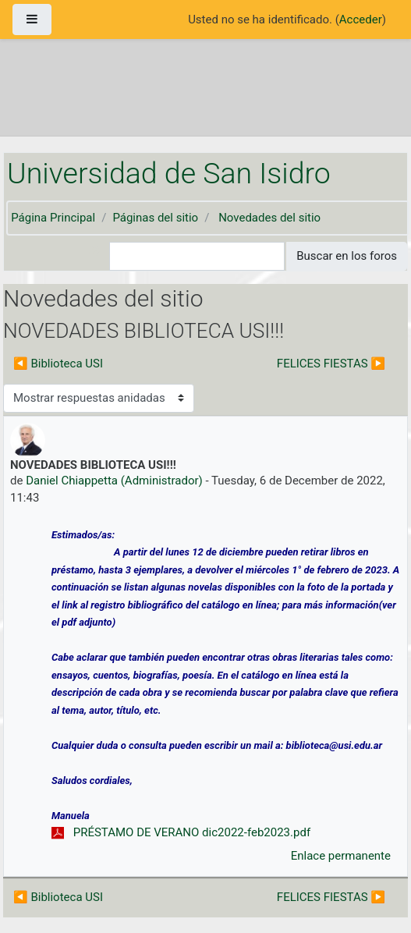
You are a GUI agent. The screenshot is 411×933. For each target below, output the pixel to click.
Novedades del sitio (269, 218)
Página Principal (53, 218)
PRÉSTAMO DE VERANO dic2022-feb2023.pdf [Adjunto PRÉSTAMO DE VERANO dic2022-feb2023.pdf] (180, 832)
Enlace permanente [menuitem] (341, 856)
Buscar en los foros (346, 256)
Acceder (360, 19)
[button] (97, 256)
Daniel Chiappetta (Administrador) (114, 481)
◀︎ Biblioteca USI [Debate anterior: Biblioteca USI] (58, 364)
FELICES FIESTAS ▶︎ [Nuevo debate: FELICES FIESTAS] (331, 364)
